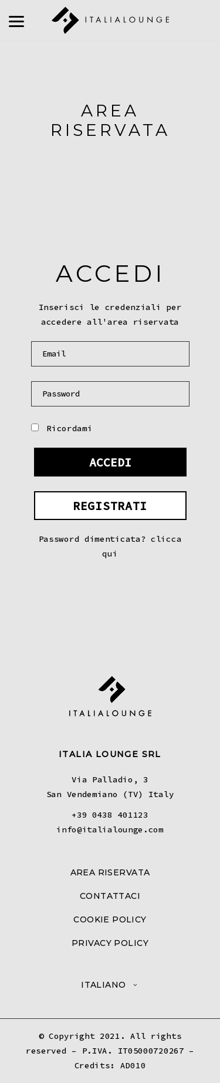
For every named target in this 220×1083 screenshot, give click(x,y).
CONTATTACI (110, 896)
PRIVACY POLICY (110, 943)
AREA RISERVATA (110, 872)
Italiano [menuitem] (103, 984)
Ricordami (62, 428)
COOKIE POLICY (109, 919)
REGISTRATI (110, 505)
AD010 (133, 1065)
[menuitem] (110, 985)
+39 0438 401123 (110, 814)
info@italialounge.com (110, 829)
